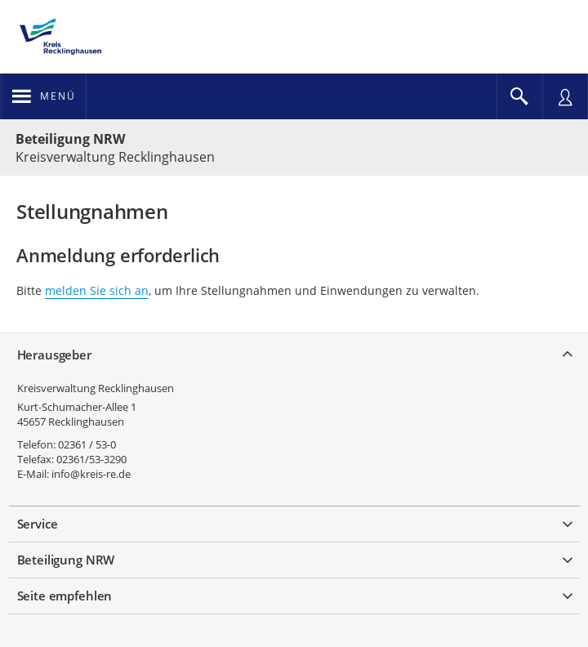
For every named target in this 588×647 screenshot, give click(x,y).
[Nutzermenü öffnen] (565, 96)
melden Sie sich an (97, 290)
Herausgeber (54, 354)
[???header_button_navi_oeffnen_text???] (44, 96)
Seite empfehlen (65, 595)
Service (37, 523)
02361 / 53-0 (87, 444)
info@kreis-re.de (91, 473)
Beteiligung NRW (70, 139)
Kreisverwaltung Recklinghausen (95, 388)
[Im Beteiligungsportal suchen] (519, 96)
